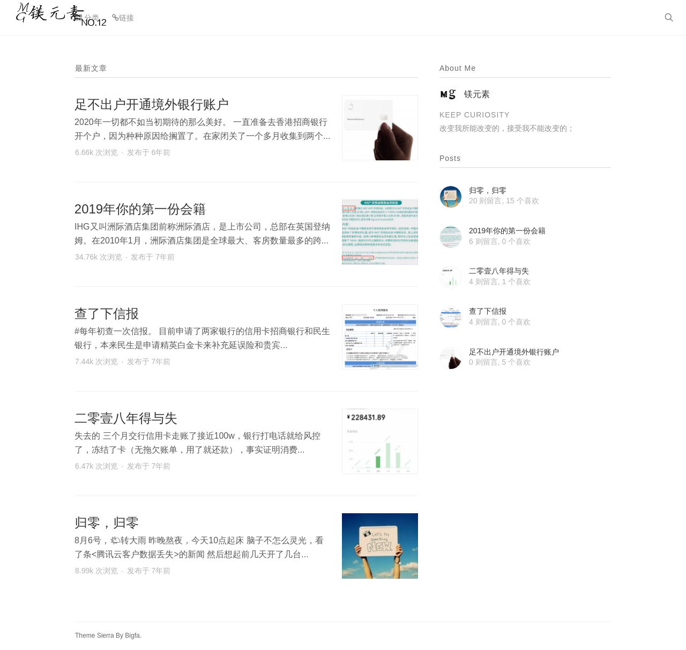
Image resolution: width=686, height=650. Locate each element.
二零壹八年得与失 (125, 418)
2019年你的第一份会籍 (140, 209)
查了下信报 (106, 313)
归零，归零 (106, 522)
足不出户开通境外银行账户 (151, 104)
